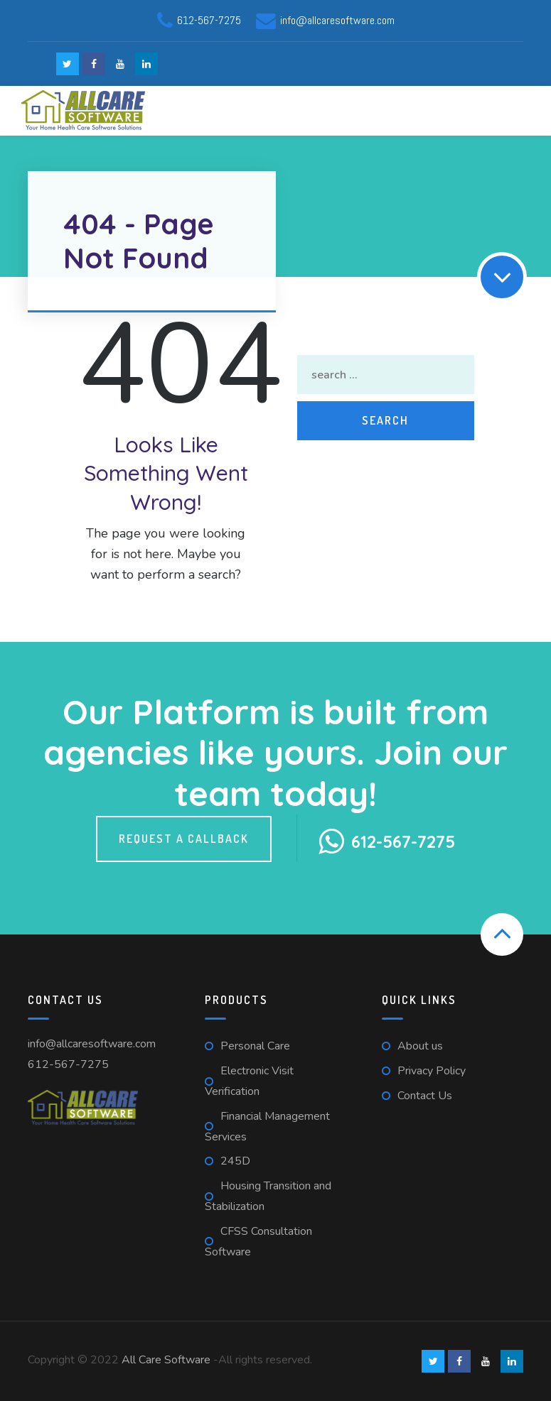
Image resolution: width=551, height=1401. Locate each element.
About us (420, 1046)
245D (235, 1161)
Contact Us (424, 1095)
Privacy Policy (431, 1071)
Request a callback (184, 839)
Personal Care (255, 1046)
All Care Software (166, 1360)
